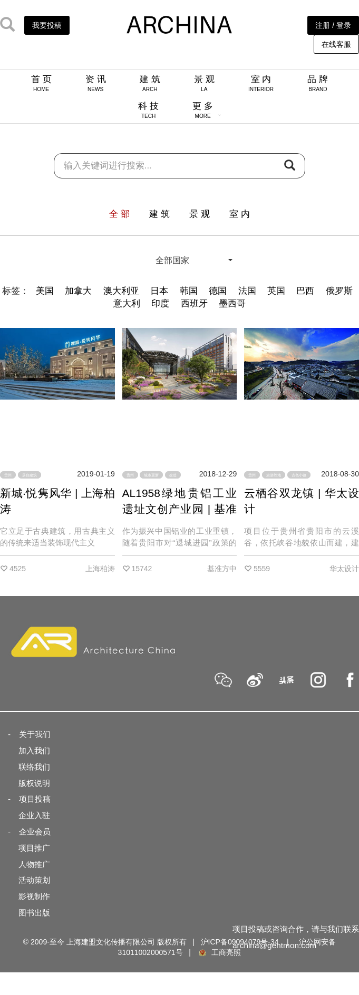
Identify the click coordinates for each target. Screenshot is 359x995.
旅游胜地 (273, 475)
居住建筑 (29, 475)
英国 (276, 291)
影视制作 (34, 896)
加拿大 (78, 291)
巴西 (305, 291)
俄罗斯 (339, 291)
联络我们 (34, 766)
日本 (159, 291)
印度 (160, 304)
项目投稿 (35, 798)
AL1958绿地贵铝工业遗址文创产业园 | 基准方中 (179, 509)
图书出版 (34, 912)
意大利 (126, 304)
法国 (247, 291)
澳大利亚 (121, 291)
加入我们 (34, 750)
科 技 (148, 110)
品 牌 (317, 83)
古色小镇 (299, 475)
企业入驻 (34, 815)
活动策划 (34, 879)
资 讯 (95, 83)
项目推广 (34, 847)
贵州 (8, 475)
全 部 (119, 214)
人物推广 (34, 864)
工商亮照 (219, 952)
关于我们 (35, 734)
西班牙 (194, 304)
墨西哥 (232, 304)
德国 (218, 291)
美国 (45, 291)
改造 (173, 475)
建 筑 (150, 83)
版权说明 (34, 783)
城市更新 (151, 475)
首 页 (41, 83)
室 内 (261, 83)
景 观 (204, 83)
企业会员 (35, 831)
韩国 (189, 291)
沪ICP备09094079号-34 (240, 942)
